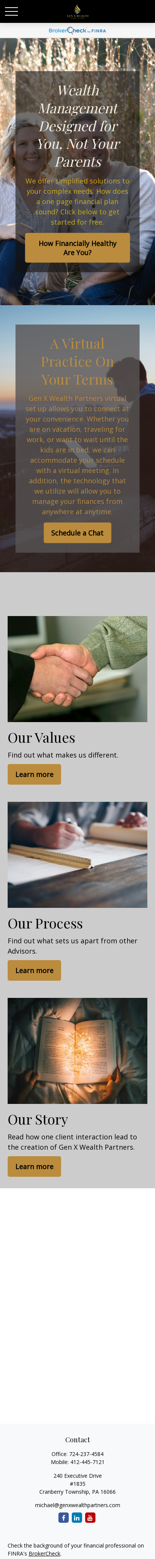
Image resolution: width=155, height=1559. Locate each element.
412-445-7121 (87, 1462)
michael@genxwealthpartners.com (77, 1505)
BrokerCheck (44, 1553)
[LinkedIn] (77, 1517)
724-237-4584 (86, 1454)
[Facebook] (63, 1517)
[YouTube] (90, 1517)
